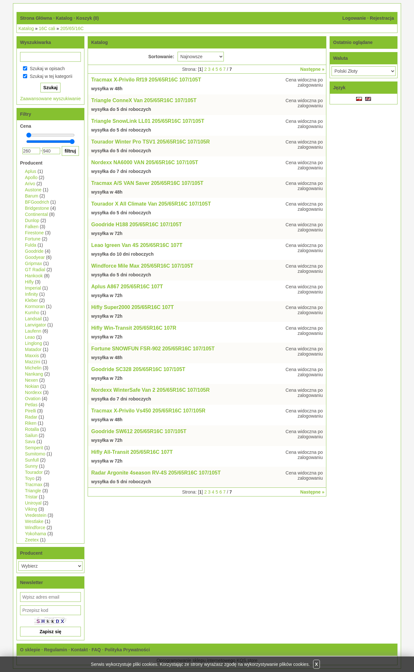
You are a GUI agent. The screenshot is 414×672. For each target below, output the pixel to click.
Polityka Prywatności (127, 649)
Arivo (30, 183)
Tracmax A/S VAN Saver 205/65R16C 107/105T (147, 183)
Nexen (31, 380)
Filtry (25, 114)
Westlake (34, 521)
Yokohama (35, 533)
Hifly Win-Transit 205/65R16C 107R (133, 328)
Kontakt (79, 649)
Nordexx (33, 392)
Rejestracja (382, 18)
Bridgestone (37, 208)
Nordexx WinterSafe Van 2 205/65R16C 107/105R (150, 390)
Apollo (31, 177)
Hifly (29, 281)
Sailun (31, 435)
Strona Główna (36, 18)
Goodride (34, 251)
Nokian (32, 386)
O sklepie (30, 649)
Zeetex (32, 539)
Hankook (34, 275)
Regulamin (55, 649)
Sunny (31, 466)
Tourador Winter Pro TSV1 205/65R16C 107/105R (150, 141)
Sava (30, 441)
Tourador (34, 472)
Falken (31, 226)
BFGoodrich (37, 202)
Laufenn (33, 331)
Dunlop (32, 220)
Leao (30, 337)
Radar (31, 417)
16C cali (47, 28)
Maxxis (32, 355)
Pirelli (30, 410)
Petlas (31, 404)
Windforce (35, 527)
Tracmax (33, 484)
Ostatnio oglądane (353, 42)
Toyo (30, 478)
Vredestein (35, 515)
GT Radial (35, 269)
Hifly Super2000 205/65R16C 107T (132, 307)
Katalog (64, 18)
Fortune (32, 238)
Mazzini (32, 361)
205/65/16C (71, 28)
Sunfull (32, 460)
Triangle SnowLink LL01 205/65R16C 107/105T (147, 121)
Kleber (31, 300)
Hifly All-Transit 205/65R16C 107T (132, 452)
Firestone (34, 232)
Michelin (33, 367)
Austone (33, 189)
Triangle (33, 490)
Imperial (33, 288)
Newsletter (31, 582)
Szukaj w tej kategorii (51, 76)
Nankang (34, 374)
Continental (36, 214)
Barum (31, 195)
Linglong (33, 343)
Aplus (30, 171)
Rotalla (32, 429)
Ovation (32, 398)
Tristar (31, 496)
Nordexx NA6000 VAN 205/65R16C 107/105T (144, 162)
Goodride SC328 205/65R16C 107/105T (138, 369)
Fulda (30, 245)
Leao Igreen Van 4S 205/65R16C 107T (136, 245)
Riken (31, 423)
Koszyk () (87, 18)
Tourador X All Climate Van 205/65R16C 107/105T (151, 204)
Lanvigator (35, 324)
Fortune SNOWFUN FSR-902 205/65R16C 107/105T (152, 348)
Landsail (33, 318)
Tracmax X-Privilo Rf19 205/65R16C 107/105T (146, 79)
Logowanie (354, 18)
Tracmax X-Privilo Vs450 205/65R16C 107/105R (148, 410)
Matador (33, 349)
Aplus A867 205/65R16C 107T (127, 286)
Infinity (31, 294)
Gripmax (33, 263)
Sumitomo (35, 453)
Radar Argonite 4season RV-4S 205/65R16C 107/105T (156, 472)
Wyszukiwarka (35, 42)
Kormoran (35, 306)
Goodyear (35, 257)
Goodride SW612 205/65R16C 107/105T (138, 431)
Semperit (34, 447)
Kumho (32, 312)
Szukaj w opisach (47, 68)
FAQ (96, 649)
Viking (31, 509)
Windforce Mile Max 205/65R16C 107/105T (142, 266)
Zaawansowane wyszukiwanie (50, 98)
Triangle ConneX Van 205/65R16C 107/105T (144, 100)
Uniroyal (33, 503)
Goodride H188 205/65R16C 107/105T (136, 224)
